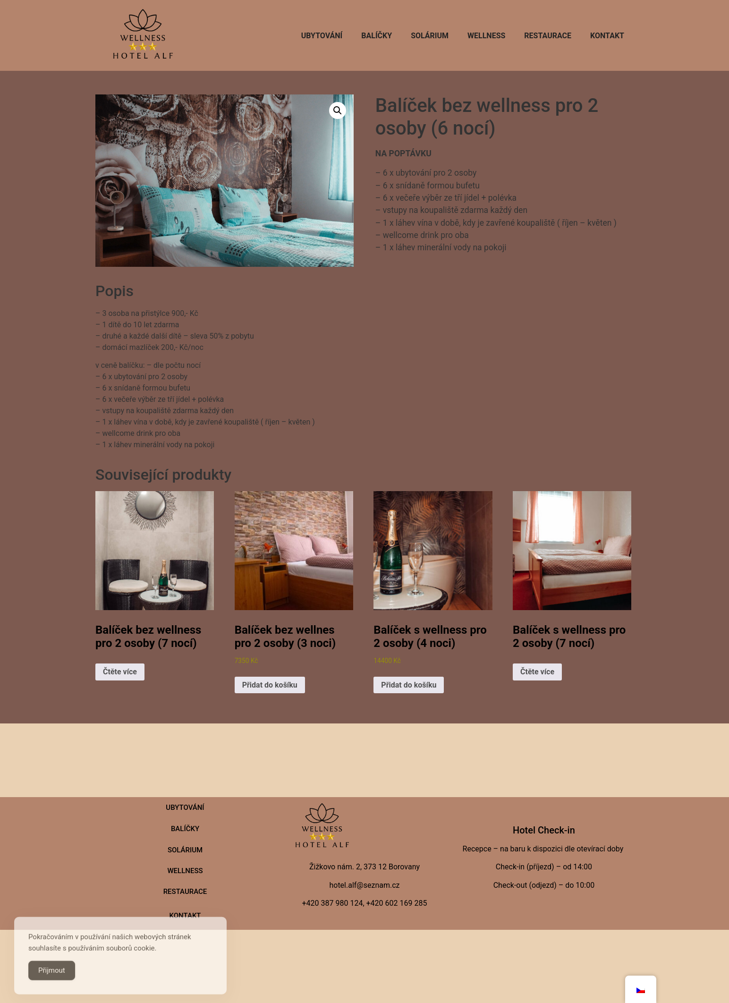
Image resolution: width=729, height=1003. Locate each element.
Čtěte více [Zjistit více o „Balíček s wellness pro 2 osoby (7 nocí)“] (537, 671)
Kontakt (607, 35)
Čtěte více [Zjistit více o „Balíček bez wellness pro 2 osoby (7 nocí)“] (120, 671)
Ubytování (322, 35)
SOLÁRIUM (430, 35)
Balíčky (376, 35)
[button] (337, 110)
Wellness (486, 35)
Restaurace (547, 35)
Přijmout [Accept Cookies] (51, 979)
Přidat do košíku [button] (269, 684)
